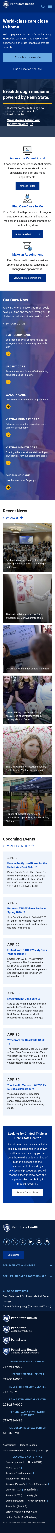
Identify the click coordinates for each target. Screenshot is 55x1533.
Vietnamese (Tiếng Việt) (18, 1479)
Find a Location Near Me (27, 68)
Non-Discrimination (13, 1451)
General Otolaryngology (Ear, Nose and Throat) (27, 1306)
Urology (7, 1301)
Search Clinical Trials (27, 1192)
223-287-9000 (12, 1404)
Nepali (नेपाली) (35, 1462)
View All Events (16, 846)
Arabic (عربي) (13, 1468)
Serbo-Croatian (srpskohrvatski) (22, 1512)
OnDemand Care (27, 478)
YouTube (23, 1242)
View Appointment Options (27, 277)
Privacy (31, 1451)
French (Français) (37, 1484)
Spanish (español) (15, 1462)
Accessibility (9, 1445)
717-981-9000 (12, 1367)
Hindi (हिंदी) (30, 1490)
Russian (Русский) (15, 1484)
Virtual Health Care (27, 452)
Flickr (39, 1242)
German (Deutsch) (15, 1501)
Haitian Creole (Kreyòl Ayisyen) (21, 1517)
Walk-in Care (27, 397)
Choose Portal (27, 186)
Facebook (6, 1242)
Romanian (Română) (16, 1506)
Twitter (14, 1242)
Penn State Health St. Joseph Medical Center (26, 1296)
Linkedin (31, 1242)
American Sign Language (19, 1473)
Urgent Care (27, 371)
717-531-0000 (12, 1379)
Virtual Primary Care (27, 424)
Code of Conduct (28, 1445)
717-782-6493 (12, 1420)
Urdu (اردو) (31, 1495)
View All (10, 517)
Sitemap (43, 1451)
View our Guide (14, 323)
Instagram (47, 1242)
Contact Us (13, 1254)
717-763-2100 (12, 1392)
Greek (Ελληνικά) (37, 1501)
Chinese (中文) (13, 1490)
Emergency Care (27, 341)
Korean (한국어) (14, 1495)
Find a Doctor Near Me (28, 57)
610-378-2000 (12, 1433)
